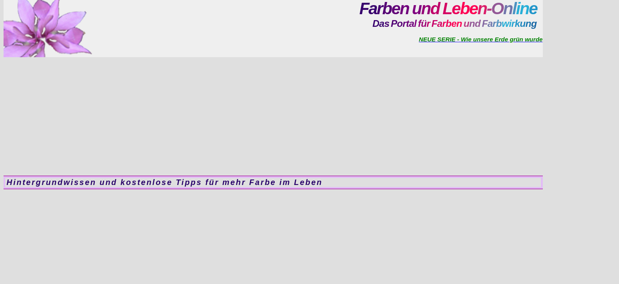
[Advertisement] (273, 116)
